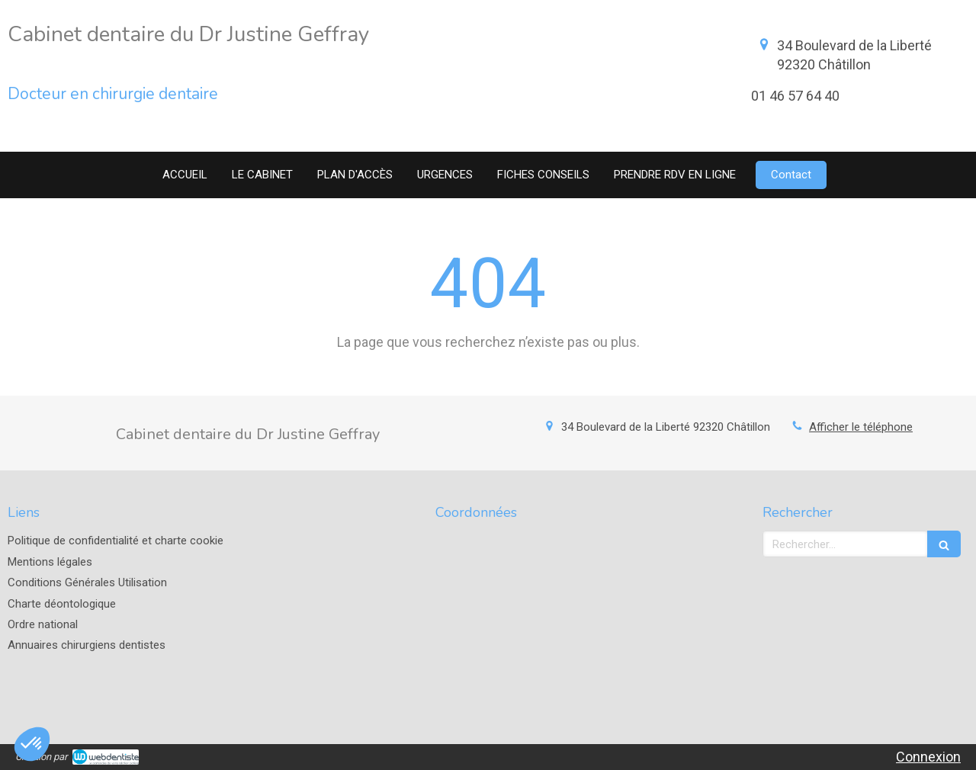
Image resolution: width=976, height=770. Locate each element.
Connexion (928, 757)
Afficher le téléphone (861, 427)
